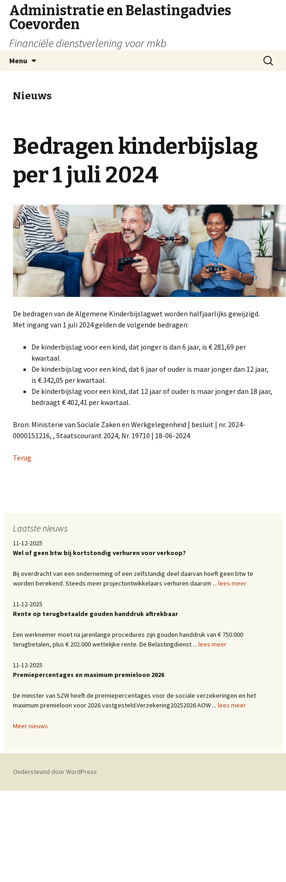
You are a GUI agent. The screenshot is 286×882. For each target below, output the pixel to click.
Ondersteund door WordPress (55, 771)
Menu (18, 60)
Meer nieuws (30, 726)
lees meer (232, 583)
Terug (22, 457)
